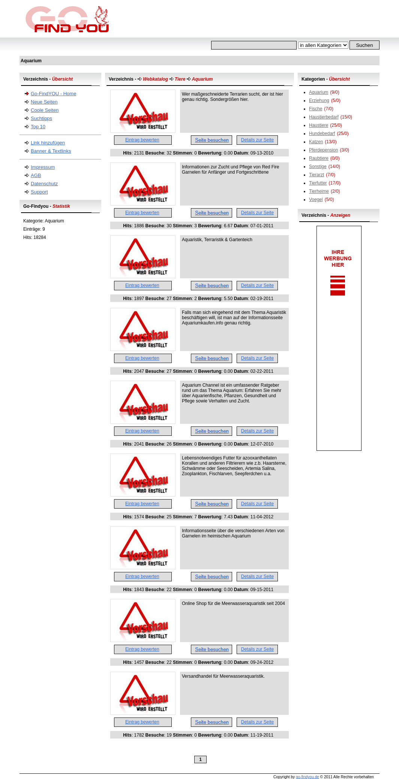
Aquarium (318, 92)
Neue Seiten (44, 102)
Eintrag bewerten (142, 140)
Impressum (43, 167)
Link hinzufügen (48, 143)
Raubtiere (318, 158)
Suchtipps (41, 118)
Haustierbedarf (324, 117)
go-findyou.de (307, 777)
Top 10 (38, 126)
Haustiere (318, 125)
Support (39, 192)
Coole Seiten (44, 110)
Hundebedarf (322, 133)
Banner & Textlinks (51, 151)
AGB (36, 175)
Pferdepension (323, 150)
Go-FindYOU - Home (53, 93)
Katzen (316, 141)
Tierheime (319, 191)
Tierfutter (318, 183)
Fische (315, 108)
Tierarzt (316, 174)
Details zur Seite (257, 140)
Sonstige (318, 166)
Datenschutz (44, 183)
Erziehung (319, 100)
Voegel (316, 199)
